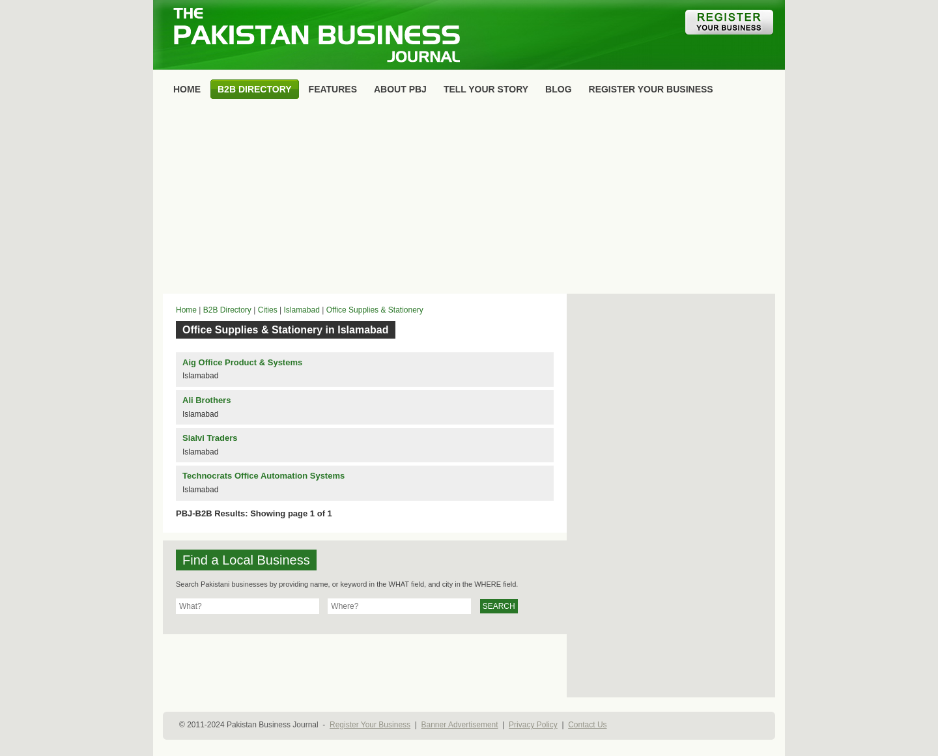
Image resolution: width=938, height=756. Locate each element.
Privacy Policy (533, 724)
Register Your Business (370, 724)
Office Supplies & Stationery (374, 310)
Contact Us (587, 724)
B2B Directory (227, 310)
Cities (267, 310)
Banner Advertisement (459, 724)
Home (186, 310)
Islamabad (301, 310)
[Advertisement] (469, 199)
